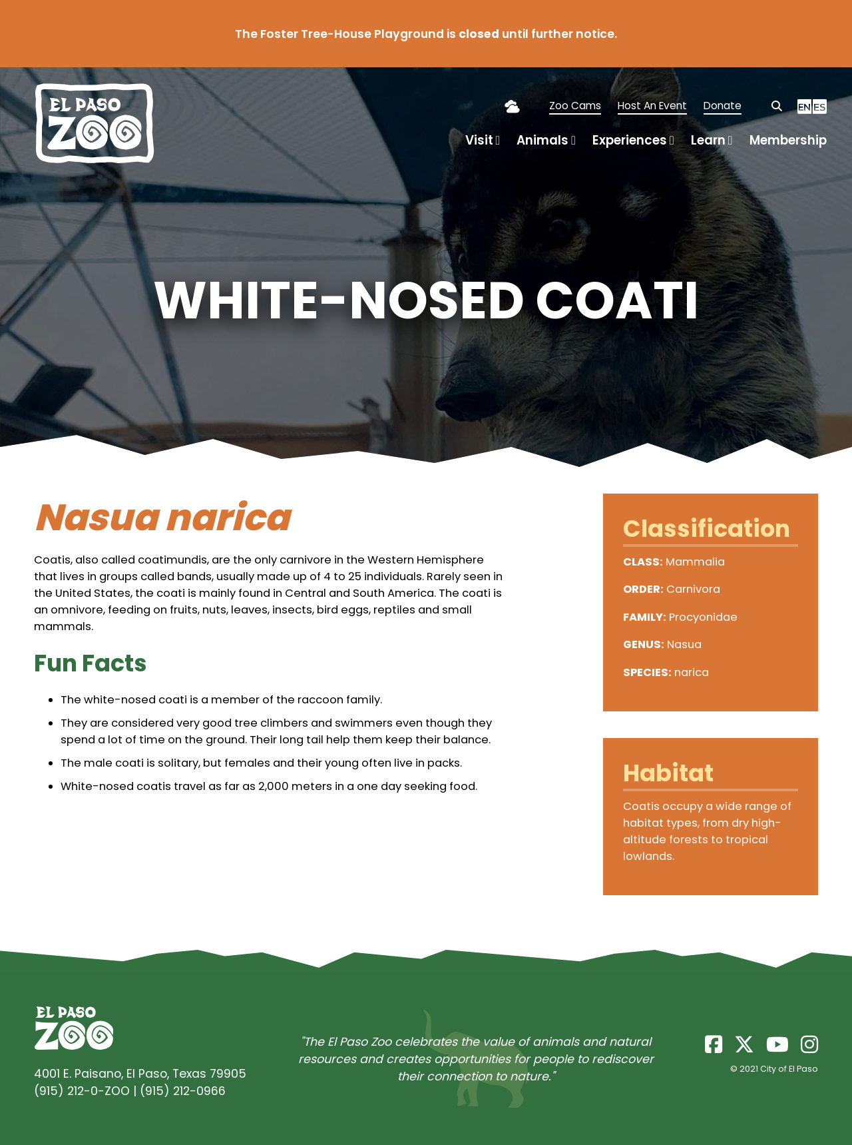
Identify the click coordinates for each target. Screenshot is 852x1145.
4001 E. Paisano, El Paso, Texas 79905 (140, 1074)
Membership (788, 140)
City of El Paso (789, 1068)
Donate (723, 106)
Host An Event (652, 106)
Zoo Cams (575, 106)
